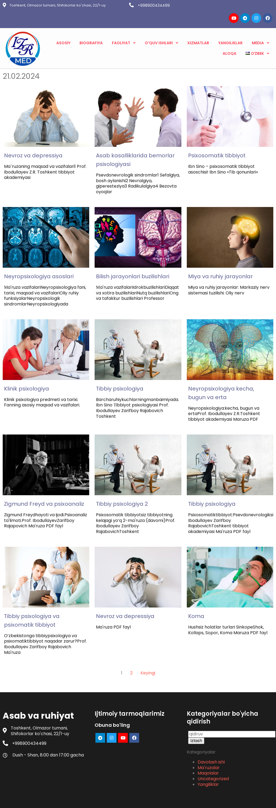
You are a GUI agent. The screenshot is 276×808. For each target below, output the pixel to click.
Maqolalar (208, 750)
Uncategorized (213, 755)
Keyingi (147, 649)
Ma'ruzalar (209, 744)
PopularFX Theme (164, 799)
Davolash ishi (211, 739)
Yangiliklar (208, 761)
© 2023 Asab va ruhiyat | (119, 799)
